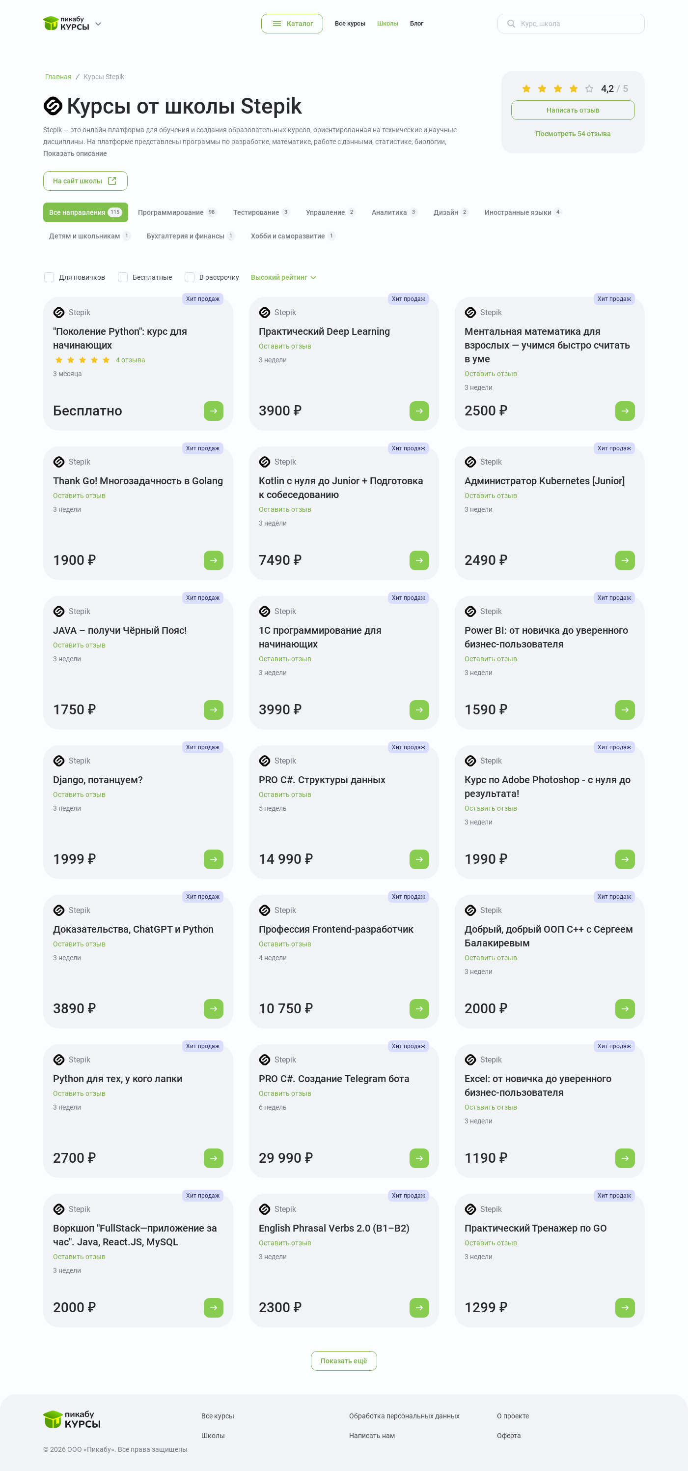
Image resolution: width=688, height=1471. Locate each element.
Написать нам (372, 1436)
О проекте (513, 1416)
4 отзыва (130, 360)
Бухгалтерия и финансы (191, 236)
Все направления (85, 212)
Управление (331, 212)
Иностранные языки (523, 212)
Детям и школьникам (90, 236)
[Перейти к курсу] (213, 411)
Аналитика (395, 212)
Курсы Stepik (103, 77)
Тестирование (261, 212)
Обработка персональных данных (404, 1416)
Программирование (178, 212)
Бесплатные (152, 277)
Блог (416, 23)
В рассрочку (219, 277)
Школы (387, 23)
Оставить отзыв (285, 346)
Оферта (509, 1436)
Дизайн (451, 212)
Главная (58, 77)
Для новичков (82, 277)
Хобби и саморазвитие (293, 236)
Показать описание (75, 153)
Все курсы (350, 23)
